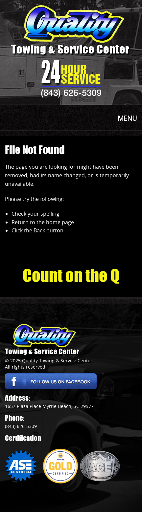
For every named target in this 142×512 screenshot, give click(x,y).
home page (60, 222)
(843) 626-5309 (71, 92)
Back (39, 230)
